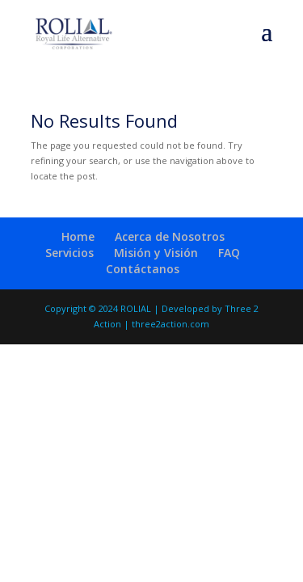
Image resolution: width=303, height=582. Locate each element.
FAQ (229, 252)
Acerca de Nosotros (170, 236)
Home (78, 236)
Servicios (69, 252)
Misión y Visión (156, 252)
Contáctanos (142, 268)
